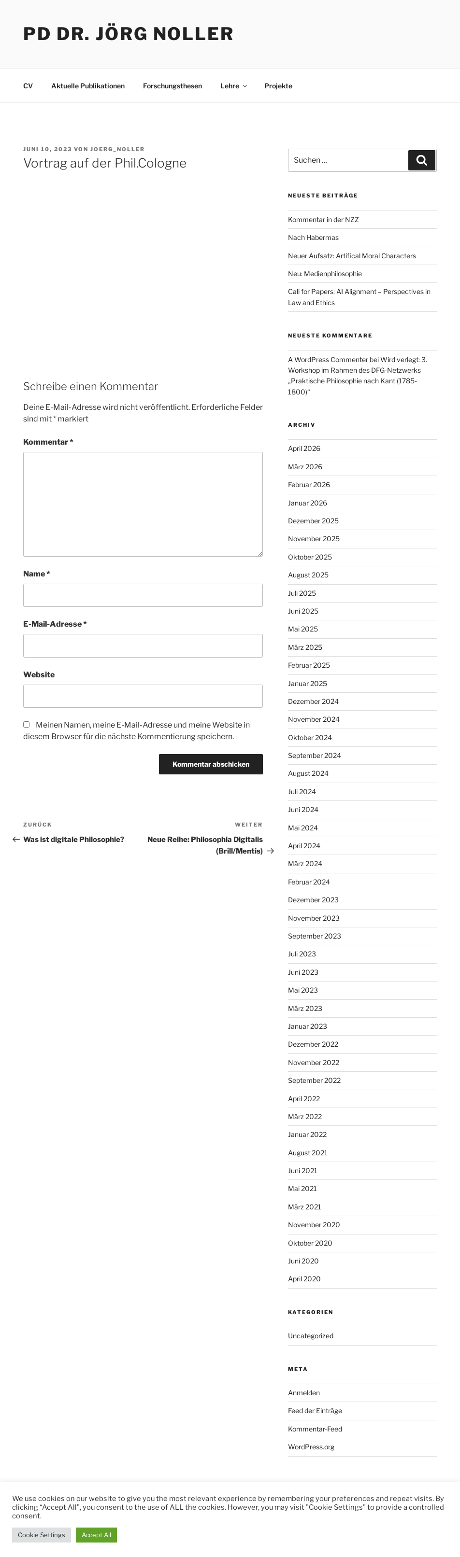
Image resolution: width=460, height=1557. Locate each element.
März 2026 (305, 467)
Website (39, 674)
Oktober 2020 (310, 1243)
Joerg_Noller (117, 149)
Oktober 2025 (310, 557)
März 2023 (305, 1008)
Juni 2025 (303, 611)
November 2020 (314, 1224)
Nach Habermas (313, 237)
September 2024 (314, 755)
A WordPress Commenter (328, 359)
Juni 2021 (302, 1170)
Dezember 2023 (313, 900)
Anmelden (304, 1393)
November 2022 (313, 1062)
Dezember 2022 (313, 1044)
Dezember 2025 (313, 521)
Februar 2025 (309, 665)
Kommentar (48, 442)
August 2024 (308, 773)
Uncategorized (310, 1336)
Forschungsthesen (172, 86)
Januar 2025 (307, 683)
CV (28, 86)
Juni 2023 (303, 972)
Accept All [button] (96, 1535)
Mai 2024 (303, 828)
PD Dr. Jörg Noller (128, 33)
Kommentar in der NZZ (323, 219)
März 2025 (305, 647)
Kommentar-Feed (315, 1429)
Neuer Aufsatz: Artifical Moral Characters (352, 256)
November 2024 (314, 719)
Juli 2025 (302, 593)
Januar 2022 (307, 1134)
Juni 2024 (303, 809)
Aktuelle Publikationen (88, 86)
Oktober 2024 (310, 737)
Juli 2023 (302, 954)
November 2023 (314, 918)
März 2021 (304, 1207)
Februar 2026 (309, 484)
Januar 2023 (307, 1026)
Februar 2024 (309, 882)
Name (36, 573)
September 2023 (314, 936)
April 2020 (304, 1279)
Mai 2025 (303, 629)
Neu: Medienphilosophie (325, 273)
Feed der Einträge (315, 1410)
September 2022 (314, 1080)
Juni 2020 (303, 1261)
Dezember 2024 (313, 701)
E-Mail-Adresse (55, 624)
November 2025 (314, 538)
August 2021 (308, 1153)
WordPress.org (311, 1447)
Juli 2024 (302, 791)
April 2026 (304, 448)
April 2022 (304, 1098)
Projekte (278, 86)
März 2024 (305, 863)
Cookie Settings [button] (41, 1535)
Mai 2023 (303, 990)
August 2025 (308, 575)
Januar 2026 (307, 503)
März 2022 (305, 1116)
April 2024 (304, 846)
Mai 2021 (302, 1188)
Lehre (234, 86)
